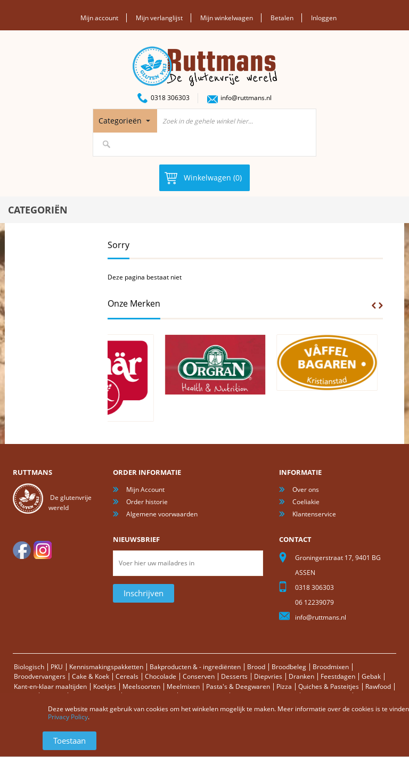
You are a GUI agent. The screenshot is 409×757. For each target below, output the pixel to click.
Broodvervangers (40, 676)
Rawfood (378, 686)
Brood (256, 666)
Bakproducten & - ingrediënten (195, 666)
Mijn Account (145, 489)
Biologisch (29, 666)
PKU (57, 666)
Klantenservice (314, 514)
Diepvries (268, 676)
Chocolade (160, 676)
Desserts (234, 676)
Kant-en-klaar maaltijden (50, 686)
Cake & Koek (90, 676)
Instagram (43, 550)
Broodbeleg (289, 666)
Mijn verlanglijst (159, 17)
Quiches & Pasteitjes (328, 686)
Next (381, 305)
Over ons (305, 489)
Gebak (371, 676)
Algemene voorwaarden (162, 514)
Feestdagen (338, 676)
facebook (22, 550)
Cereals (127, 676)
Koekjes (104, 686)
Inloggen (324, 17)
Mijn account (99, 17)
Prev (374, 305)
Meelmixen (183, 686)
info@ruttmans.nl (246, 97)
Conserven (199, 676)
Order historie (147, 501)
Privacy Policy (68, 716)
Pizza (284, 686)
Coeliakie (306, 501)
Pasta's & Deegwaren (238, 686)
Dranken (301, 676)
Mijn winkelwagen (226, 17)
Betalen (282, 17)
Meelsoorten (141, 686)
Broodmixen (331, 666)
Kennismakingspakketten (106, 666)
